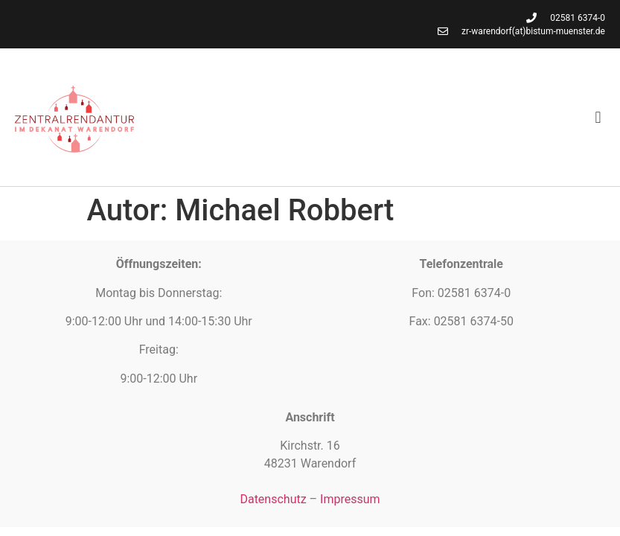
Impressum (350, 499)
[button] (598, 117)
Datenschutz (273, 499)
